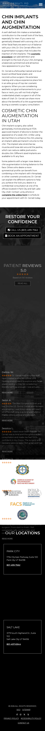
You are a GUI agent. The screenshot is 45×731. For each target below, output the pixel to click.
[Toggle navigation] (40, 4)
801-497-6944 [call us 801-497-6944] (14, 644)
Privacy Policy (11, 718)
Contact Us (23, 723)
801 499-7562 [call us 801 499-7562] (13, 565)
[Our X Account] (24, 714)
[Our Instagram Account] (20, 714)
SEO (18, 710)
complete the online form (14, 195)
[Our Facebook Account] (17, 714)
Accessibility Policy (31, 718)
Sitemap (26, 710)
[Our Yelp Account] (28, 714)
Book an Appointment (22, 235)
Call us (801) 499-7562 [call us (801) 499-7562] (23, 230)
